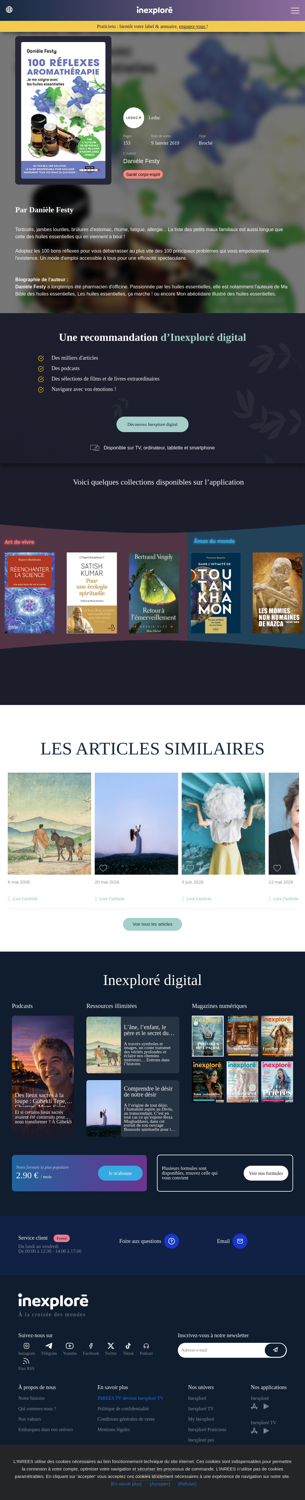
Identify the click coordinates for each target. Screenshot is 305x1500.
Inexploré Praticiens (207, 1429)
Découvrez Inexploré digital (152, 424)
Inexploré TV (201, 1408)
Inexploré (197, 1398)
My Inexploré (201, 1419)
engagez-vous (192, 26)
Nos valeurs (29, 1419)
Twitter (111, 1349)
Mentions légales (113, 1429)
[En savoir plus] (126, 1483)
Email (232, 1241)
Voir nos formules (266, 1173)
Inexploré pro (201, 1439)
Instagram (26, 1349)
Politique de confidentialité (123, 1408)
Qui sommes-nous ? (37, 1408)
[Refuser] (187, 1483)
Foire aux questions (149, 1241)
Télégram (49, 1349)
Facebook (91, 1349)
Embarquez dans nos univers (45, 1429)
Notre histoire (31, 1398)
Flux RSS (26, 1364)
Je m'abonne (120, 1173)
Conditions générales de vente (126, 1419)
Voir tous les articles (152, 924)
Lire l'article (25, 898)
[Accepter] (160, 1483)
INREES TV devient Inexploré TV (130, 1398)
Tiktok (128, 1349)
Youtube (70, 1349)
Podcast (146, 1349)
